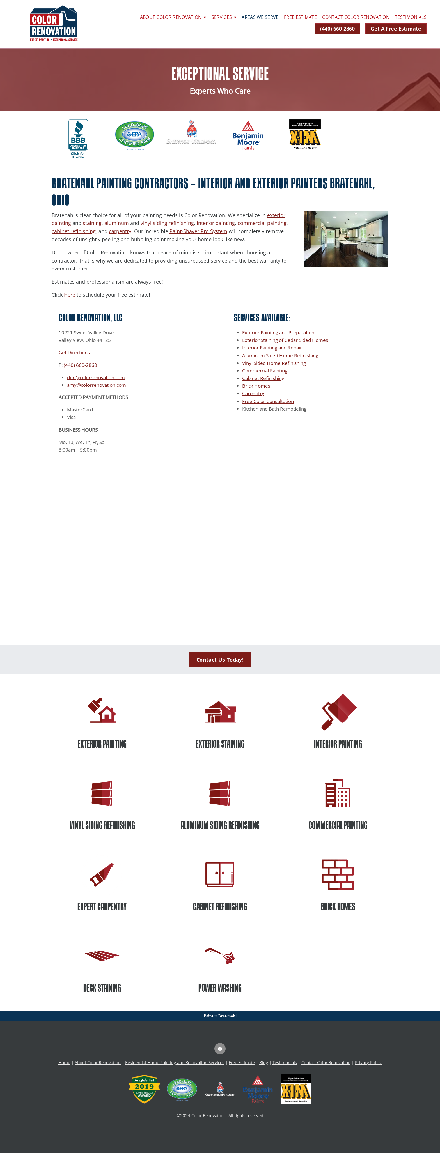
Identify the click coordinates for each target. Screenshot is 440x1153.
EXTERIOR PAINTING (102, 744)
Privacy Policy (368, 1062)
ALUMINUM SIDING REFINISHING (220, 825)
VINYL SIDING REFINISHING (102, 825)
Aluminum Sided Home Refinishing (280, 355)
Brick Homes (256, 385)
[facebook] (220, 1048)
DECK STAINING (102, 988)
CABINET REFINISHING (220, 906)
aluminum (116, 223)
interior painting (216, 223)
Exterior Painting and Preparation (278, 332)
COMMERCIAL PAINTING (338, 825)
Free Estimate (300, 17)
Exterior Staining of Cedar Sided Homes (285, 340)
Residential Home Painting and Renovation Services (174, 1062)
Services (224, 17)
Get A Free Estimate (396, 28)
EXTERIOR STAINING (220, 744)
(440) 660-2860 (337, 28)
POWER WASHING (220, 988)
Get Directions (74, 352)
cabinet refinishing (74, 231)
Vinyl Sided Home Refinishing (274, 363)
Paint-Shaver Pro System (198, 231)
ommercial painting (263, 223)
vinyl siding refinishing (167, 223)
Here (69, 294)
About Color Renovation (173, 17)
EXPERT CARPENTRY (102, 906)
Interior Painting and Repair (272, 347)
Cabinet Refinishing (263, 378)
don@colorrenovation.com (96, 377)
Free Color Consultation (268, 401)
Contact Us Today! (220, 659)
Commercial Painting (264, 370)
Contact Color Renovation (355, 17)
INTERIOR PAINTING (338, 744)
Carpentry (253, 393)
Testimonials (411, 17)
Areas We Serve (260, 17)
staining (92, 223)
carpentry (120, 231)
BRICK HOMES (338, 906)
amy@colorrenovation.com (96, 384)
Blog (263, 1062)
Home (64, 1062)
